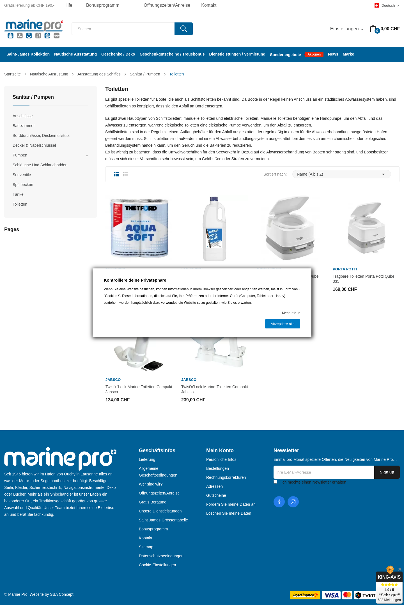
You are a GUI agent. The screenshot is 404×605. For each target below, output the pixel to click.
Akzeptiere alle (283, 324)
